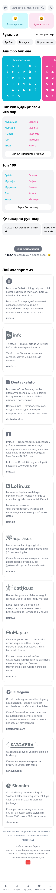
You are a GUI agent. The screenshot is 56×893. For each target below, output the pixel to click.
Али (7, 139)
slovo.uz (36, 831)
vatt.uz (11, 835)
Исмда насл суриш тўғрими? (21, 229)
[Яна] (50, 887)
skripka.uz (26, 831)
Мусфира (34, 199)
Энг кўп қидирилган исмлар (21, 109)
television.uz (47, 831)
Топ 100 (9, 165)
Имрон (9, 133)
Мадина (33, 121)
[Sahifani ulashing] (51, 8)
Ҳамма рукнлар (45, 34)
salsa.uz (16, 831)
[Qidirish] (42, 8)
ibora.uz (7, 831)
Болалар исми (21, 60)
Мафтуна (34, 139)
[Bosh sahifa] (5, 8)
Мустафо (10, 127)
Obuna (15, 857)
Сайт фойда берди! (28, 249)
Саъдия (33, 175)
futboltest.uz (28, 839)
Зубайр (9, 175)
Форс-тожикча (45, 42)
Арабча (9, 42)
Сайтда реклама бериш (28, 846)
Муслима (34, 133)
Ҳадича (33, 193)
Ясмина (33, 187)
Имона (33, 145)
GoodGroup (28, 857)
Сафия (32, 181)
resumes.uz (33, 835)
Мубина (33, 127)
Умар (8, 145)
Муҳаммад (11, 121)
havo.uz (44, 835)
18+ (28, 862)
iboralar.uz (21, 835)
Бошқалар (25, 42)
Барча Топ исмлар (28, 207)
